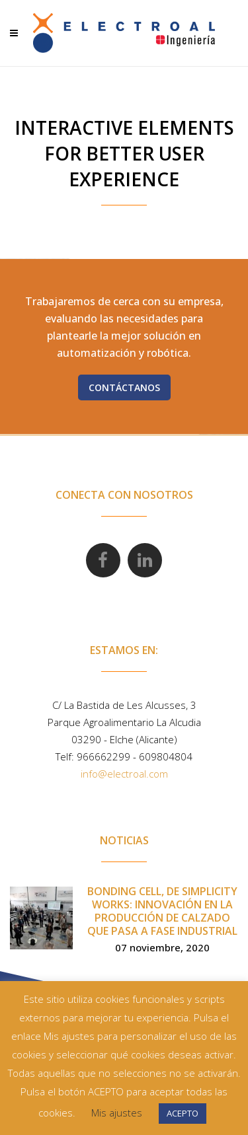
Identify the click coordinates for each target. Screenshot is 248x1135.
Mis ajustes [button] (116, 1112)
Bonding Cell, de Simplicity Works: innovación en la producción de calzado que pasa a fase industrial (162, 911)
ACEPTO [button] (182, 1113)
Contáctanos (124, 387)
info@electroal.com (124, 773)
